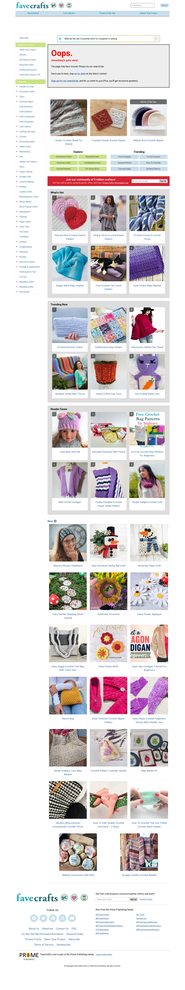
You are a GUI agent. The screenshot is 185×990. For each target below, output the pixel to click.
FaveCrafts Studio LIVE (29, 75)
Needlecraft (24, 212)
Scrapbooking (25, 247)
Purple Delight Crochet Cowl (147, 502)
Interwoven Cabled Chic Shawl (147, 347)
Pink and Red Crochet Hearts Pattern (69, 237)
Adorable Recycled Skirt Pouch (108, 451)
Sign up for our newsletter (64, 81)
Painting (23, 217)
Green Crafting (25, 171)
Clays (21, 96)
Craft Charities (25, 111)
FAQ (74, 928)
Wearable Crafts (26, 282)
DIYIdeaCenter (102, 929)
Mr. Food (140, 914)
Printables (24, 237)
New (52, 521)
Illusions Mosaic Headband (67, 565)
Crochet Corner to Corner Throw (147, 237)
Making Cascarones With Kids (78, 875)
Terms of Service (43, 944)
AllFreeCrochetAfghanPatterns (109, 926)
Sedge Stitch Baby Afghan (70, 285)
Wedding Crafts (26, 287)
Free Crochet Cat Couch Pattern (108, 287)
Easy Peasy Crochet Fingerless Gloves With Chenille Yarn (149, 720)
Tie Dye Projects (153, 157)
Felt (21, 156)
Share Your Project (27, 50)
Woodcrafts (24, 292)
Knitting (22, 186)
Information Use (121, 183)
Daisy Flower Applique (149, 614)
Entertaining (24, 151)
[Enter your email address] (112, 899)
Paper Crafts (25, 222)
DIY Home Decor (92, 169)
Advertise (47, 928)
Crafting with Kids (27, 131)
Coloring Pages (26, 101)
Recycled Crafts (26, 65)
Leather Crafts (25, 192)
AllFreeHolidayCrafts (105, 922)
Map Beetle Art (149, 770)
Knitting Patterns (153, 169)
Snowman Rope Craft (149, 565)
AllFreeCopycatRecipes (147, 922)
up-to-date (79, 73)
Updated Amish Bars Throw (70, 393)
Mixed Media (25, 202)
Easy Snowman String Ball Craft (108, 565)
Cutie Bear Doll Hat (70, 451)
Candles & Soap (26, 86)
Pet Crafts (24, 232)
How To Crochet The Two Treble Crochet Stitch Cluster (149, 824)
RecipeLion (141, 918)
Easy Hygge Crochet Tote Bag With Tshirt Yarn (68, 668)
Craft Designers (26, 121)
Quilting (22, 242)
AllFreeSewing (102, 933)
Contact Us (62, 928)
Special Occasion (27, 262)
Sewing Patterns (124, 163)
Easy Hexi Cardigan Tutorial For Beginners (149, 668)
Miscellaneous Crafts (29, 197)
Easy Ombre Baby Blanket (147, 285)
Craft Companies (26, 116)
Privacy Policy (108, 183)
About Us (34, 928)
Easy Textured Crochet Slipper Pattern (108, 720)
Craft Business (26, 106)
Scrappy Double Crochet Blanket (139, 875)
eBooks (22, 55)
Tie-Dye (23, 277)
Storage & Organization (29, 267)
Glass (22, 166)
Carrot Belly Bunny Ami (147, 393)
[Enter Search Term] (142, 5)
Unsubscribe (63, 944)
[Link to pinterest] (53, 918)
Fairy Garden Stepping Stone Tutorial (68, 616)
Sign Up (163, 181)
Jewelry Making (26, 181)
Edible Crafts (25, 146)
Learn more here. (104, 954)
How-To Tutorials (153, 163)
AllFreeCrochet (102, 914)
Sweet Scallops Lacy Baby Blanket (68, 772)
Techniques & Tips (27, 272)
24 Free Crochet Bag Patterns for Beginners (147, 453)
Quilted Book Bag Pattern (108, 347)
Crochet (22, 136)
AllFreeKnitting (102, 918)
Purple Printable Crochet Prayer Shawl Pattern (108, 504)
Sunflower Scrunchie (108, 614)
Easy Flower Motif (108, 666)
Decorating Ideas (27, 141)
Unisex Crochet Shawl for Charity (68, 142)
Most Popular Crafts (28, 207)
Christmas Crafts (27, 91)
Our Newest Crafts (27, 60)
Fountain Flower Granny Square (108, 140)
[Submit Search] (164, 5)
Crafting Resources (28, 70)
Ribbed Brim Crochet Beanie (148, 140)
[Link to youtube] (72, 918)
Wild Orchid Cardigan (70, 502)
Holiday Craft (25, 176)
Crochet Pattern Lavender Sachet (108, 770)
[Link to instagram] (62, 918)
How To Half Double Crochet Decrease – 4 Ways (108, 824)
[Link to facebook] (34, 918)
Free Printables (124, 157)
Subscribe (24, 38)
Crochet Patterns (64, 169)
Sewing (22, 257)
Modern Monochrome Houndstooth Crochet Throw (67, 824)
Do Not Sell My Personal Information (42, 934)
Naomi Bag (68, 718)
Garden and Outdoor (28, 161)
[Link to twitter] (43, 918)
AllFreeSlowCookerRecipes (148, 926)
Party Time (24, 227)
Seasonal (23, 252)
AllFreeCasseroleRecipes (147, 929)
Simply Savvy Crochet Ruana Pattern (108, 237)
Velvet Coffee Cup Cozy (108, 393)
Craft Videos (25, 126)
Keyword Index (74, 934)
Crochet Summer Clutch (70, 347)
